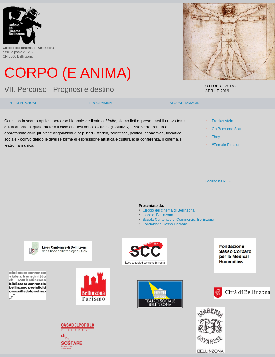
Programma (100, 103)
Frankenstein (222, 121)
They (216, 137)
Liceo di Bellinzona (158, 215)
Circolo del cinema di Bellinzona (169, 210)
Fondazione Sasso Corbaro (165, 224)
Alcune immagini (185, 103)
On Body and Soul (226, 129)
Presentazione (23, 103)
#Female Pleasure (226, 145)
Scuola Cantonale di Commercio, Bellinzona (178, 219)
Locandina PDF (218, 181)
